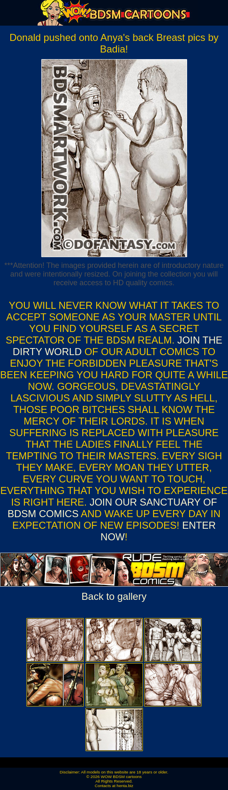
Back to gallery (113, 596)
